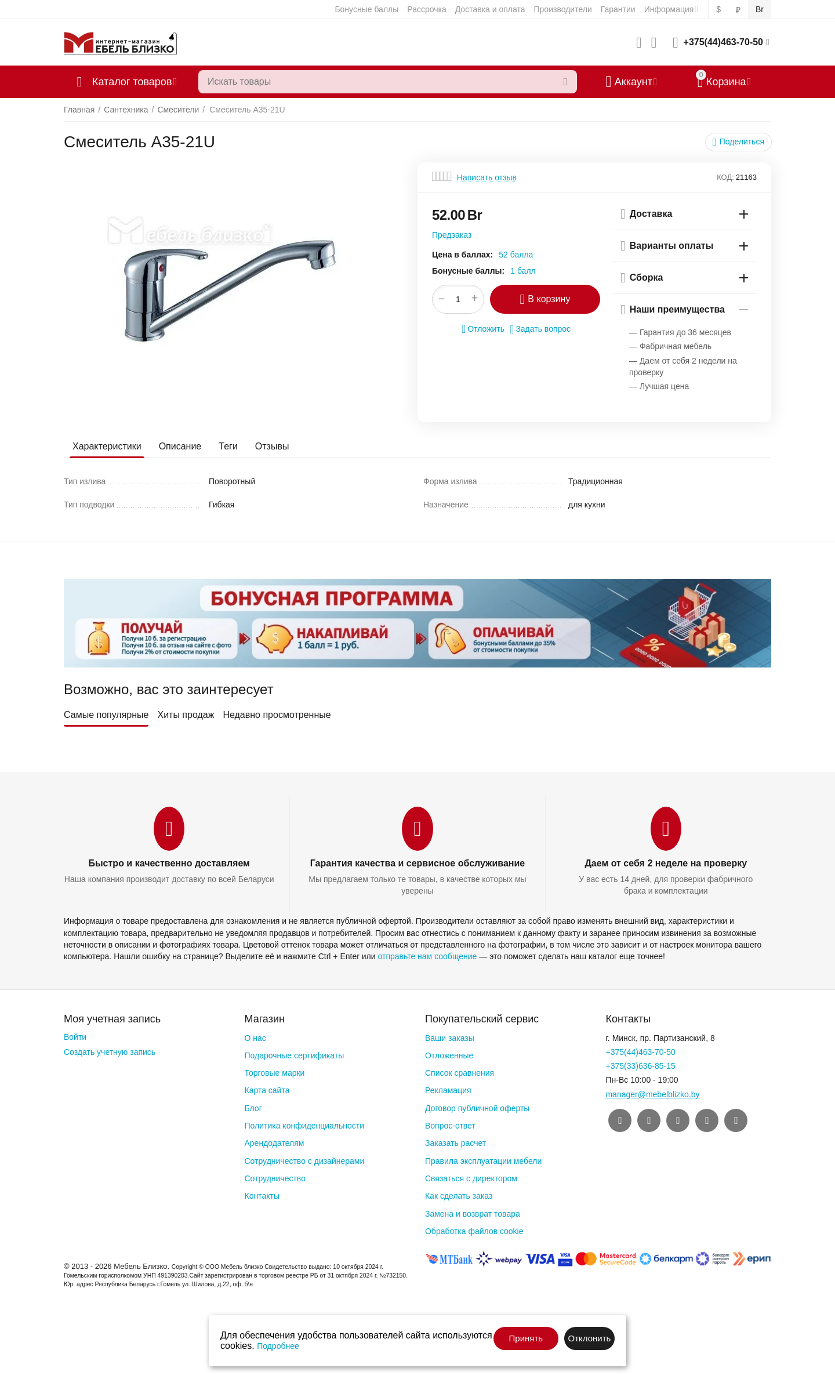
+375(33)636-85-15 (640, 1066)
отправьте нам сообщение (427, 956)
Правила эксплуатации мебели (483, 1161)
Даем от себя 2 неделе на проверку (665, 863)
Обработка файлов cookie (474, 1231)
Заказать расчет (455, 1143)
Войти (75, 1037)
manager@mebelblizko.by (652, 1094)
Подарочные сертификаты (294, 1055)
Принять (526, 1338)
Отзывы (272, 446)
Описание (180, 446)
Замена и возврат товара (472, 1213)
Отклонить (589, 1338)
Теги (228, 446)
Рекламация (448, 1090)
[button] (738, 142)
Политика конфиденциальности (304, 1125)
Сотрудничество (274, 1178)
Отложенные (449, 1055)
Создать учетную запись (109, 1052)
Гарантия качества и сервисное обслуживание (417, 863)
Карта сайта (266, 1090)
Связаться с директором (471, 1178)
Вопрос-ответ (450, 1125)
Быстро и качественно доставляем (168, 863)
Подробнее (278, 1346)
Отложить (483, 329)
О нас (255, 1038)
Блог (253, 1108)
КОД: (725, 177)
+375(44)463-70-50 (723, 42)
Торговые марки (274, 1072)
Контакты (261, 1195)
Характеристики (106, 446)
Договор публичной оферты (477, 1108)
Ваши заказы (449, 1038)
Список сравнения (459, 1072)
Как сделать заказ (458, 1195)
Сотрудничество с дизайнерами (304, 1161)
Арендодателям (274, 1143)
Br (760, 9)
